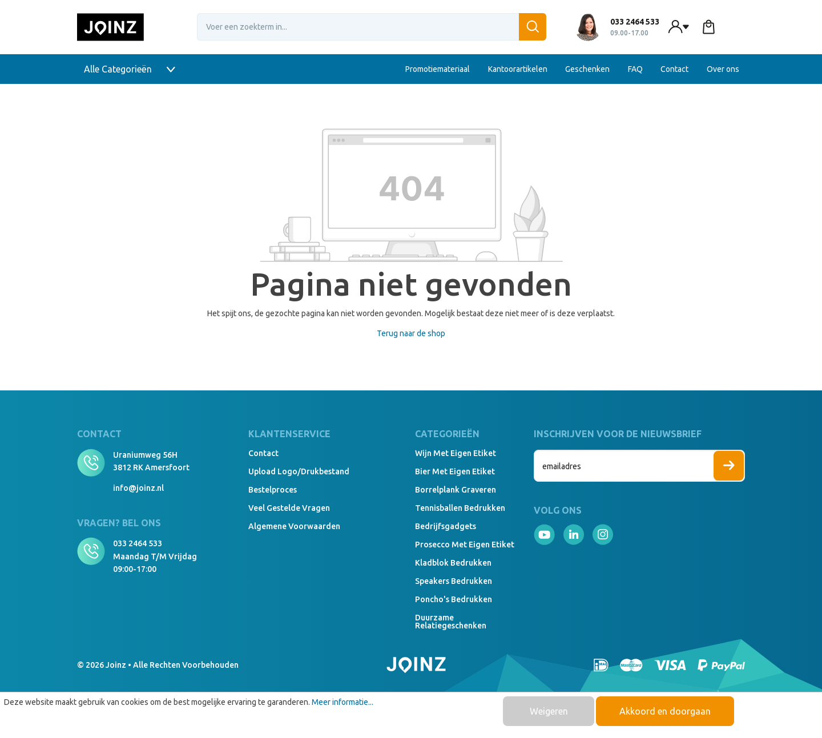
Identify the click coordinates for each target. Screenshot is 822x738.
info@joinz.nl (138, 488)
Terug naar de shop (411, 333)
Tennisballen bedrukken (460, 508)
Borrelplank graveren (455, 489)
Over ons (723, 69)
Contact (674, 69)
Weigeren (549, 711)
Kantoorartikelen (517, 69)
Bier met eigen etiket (455, 471)
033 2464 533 (137, 543)
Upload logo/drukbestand (298, 471)
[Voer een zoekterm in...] (371, 27)
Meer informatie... (342, 702)
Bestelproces (272, 489)
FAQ (635, 69)
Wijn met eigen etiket (455, 453)
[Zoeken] (532, 27)
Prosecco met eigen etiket (464, 544)
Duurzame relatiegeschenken (450, 621)
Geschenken (587, 69)
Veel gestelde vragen (289, 508)
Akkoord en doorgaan (665, 711)
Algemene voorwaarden (294, 526)
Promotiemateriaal (437, 69)
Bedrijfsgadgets (445, 526)
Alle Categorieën (129, 69)
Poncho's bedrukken (453, 599)
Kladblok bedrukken (453, 562)
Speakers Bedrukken (453, 581)
